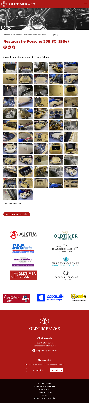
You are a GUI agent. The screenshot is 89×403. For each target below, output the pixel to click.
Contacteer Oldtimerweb (44, 346)
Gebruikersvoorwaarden (44, 386)
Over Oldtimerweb (44, 343)
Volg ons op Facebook (46, 350)
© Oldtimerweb (44, 383)
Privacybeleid (44, 389)
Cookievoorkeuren (44, 392)
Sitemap (44, 395)
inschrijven (57, 370)
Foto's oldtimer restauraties (22, 35)
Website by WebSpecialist (44, 398)
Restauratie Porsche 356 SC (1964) (45, 35)
